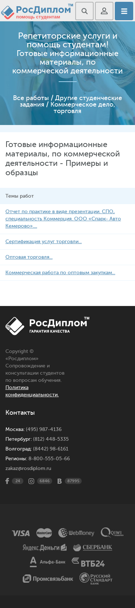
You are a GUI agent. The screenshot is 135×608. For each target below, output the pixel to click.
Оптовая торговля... (29, 257)
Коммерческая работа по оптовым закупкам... (60, 272)
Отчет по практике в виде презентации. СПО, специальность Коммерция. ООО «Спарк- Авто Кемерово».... (63, 219)
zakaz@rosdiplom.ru (28, 468)
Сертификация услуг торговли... (43, 241)
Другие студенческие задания (71, 101)
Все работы (31, 98)
